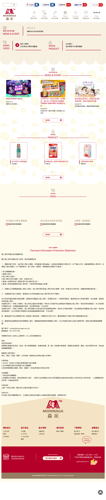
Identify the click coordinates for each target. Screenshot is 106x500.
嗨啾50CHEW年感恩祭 (35, 31)
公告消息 (41, 434)
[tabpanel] (18, 154)
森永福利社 (95, 431)
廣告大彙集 (60, 431)
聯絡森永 (95, 434)
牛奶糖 (23, 431)
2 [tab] (55, 172)
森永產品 (24, 428)
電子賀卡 (77, 431)
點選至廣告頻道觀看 (13, 224)
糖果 (22, 439)
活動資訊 (41, 431)
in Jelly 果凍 (25, 436)
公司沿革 (6, 431)
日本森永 (6, 436)
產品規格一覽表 (79, 434)
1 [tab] (51, 172)
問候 (4, 434)
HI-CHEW (24, 434)
